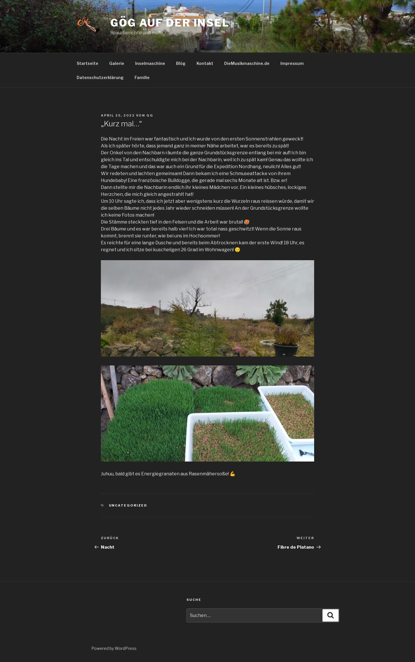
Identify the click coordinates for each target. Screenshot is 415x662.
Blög (181, 63)
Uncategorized (128, 505)
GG (149, 115)
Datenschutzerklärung (100, 77)
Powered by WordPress (114, 648)
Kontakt (205, 63)
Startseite (87, 63)
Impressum (292, 63)
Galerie (116, 63)
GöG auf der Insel (170, 22)
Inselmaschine (150, 63)
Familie (142, 77)
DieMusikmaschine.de (246, 63)
